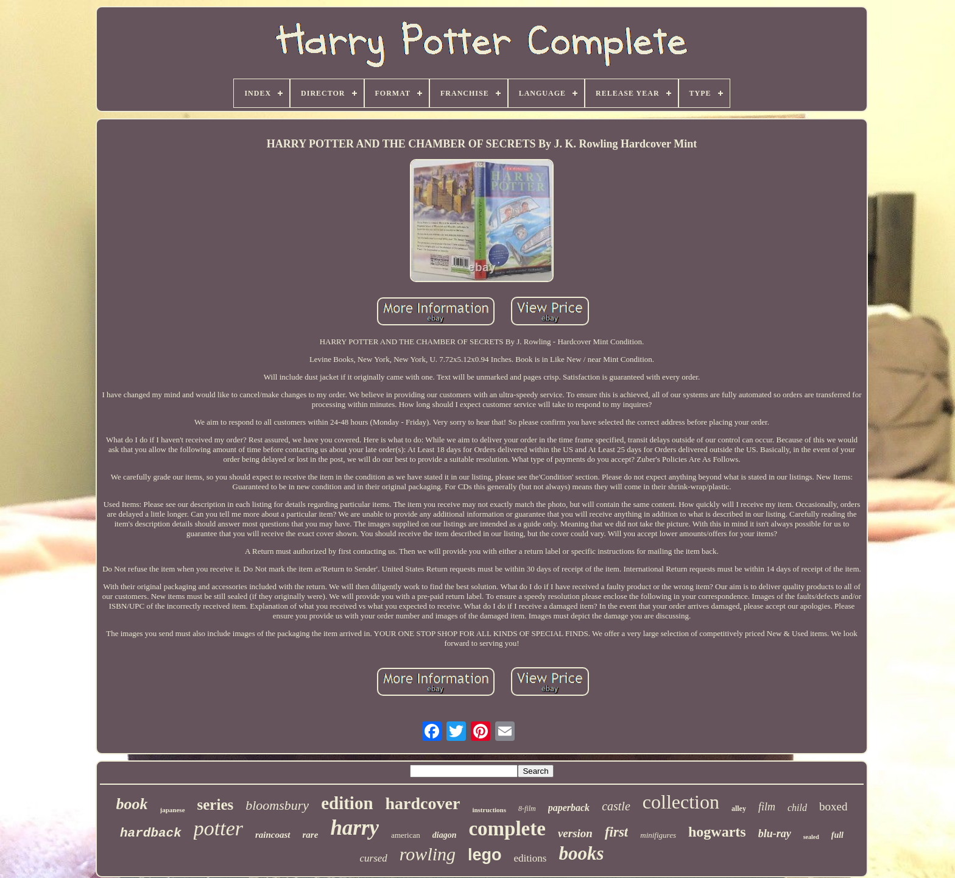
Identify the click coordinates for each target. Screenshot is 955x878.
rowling (428, 854)
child (797, 807)
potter (218, 828)
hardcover (423, 803)
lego (485, 855)
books (581, 853)
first (616, 832)
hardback (150, 833)
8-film (527, 808)
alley (738, 808)
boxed (833, 806)
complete (506, 829)
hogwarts (717, 832)
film (766, 807)
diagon (444, 835)
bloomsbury (277, 805)
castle (616, 806)
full (837, 835)
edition (347, 803)
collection (681, 802)
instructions (489, 809)
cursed (373, 858)
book (132, 804)
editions (530, 858)
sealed (811, 837)
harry (354, 828)
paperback (569, 807)
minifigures (658, 835)
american (405, 835)
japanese (172, 809)
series (215, 804)
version (575, 833)
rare (311, 835)
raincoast (273, 835)
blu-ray (774, 833)
